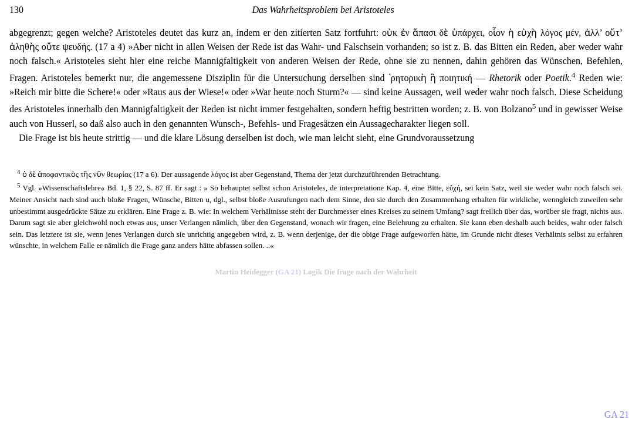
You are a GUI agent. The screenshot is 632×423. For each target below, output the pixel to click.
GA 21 (288, 271)
